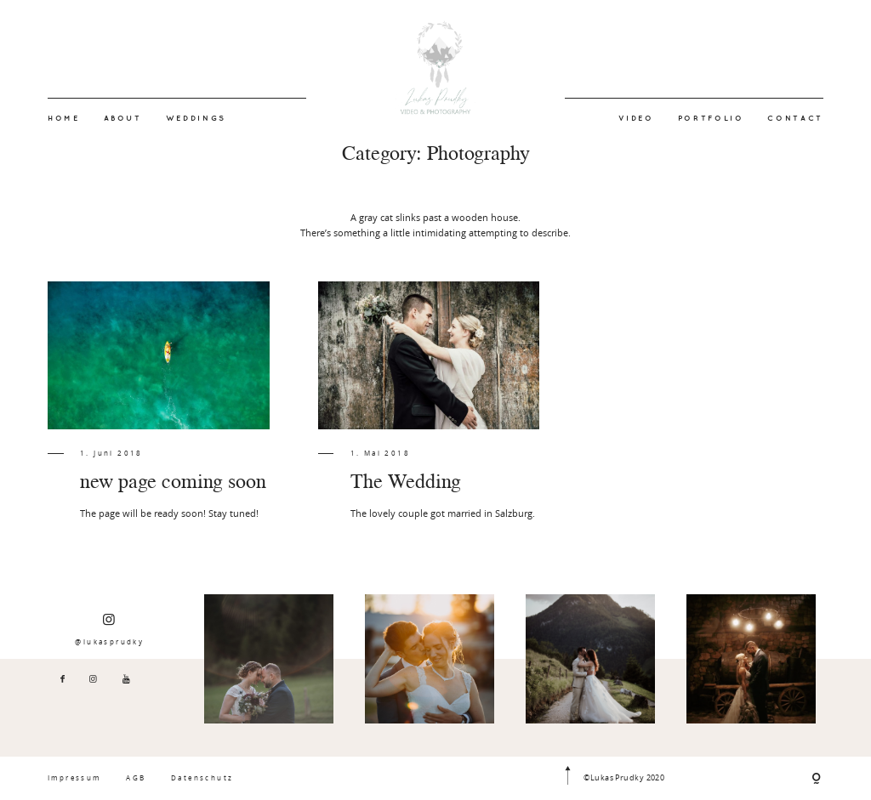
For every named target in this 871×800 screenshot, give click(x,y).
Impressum (74, 777)
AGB (135, 777)
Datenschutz (202, 777)
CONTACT (795, 118)
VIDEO (636, 118)
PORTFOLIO (711, 118)
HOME (64, 118)
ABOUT (123, 118)
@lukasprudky (109, 629)
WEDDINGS (196, 118)
